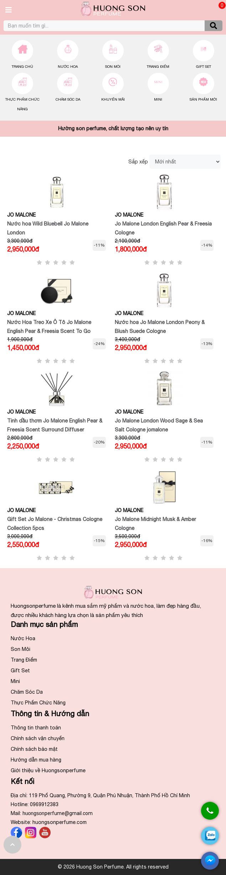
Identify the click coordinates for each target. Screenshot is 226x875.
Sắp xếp (138, 162)
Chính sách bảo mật (34, 749)
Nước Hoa (68, 66)
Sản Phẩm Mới (203, 99)
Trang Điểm (158, 66)
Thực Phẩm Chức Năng (38, 702)
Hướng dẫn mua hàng (36, 760)
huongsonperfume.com (59, 822)
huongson (57, 813)
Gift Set (203, 66)
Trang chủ (22, 66)
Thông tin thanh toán (36, 727)
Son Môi (112, 66)
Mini (158, 99)
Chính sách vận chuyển (38, 738)
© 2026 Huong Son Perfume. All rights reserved (113, 867)
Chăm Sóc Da (68, 99)
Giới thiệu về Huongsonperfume (48, 770)
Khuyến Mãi (113, 99)
